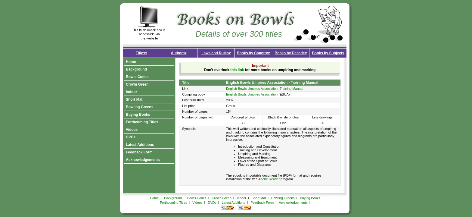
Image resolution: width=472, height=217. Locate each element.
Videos (132, 129)
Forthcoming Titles (142, 122)
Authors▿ (179, 53)
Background (136, 69)
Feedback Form (139, 152)
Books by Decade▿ (290, 53)
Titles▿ (141, 53)
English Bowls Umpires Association (252, 94)
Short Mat (134, 99)
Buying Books (138, 114)
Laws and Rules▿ (216, 53)
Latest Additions (140, 145)
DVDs (130, 137)
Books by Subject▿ (328, 53)
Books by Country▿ (253, 53)
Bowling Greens (139, 107)
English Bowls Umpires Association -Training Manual (264, 88)
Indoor (131, 92)
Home (131, 62)
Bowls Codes (137, 77)
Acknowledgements (143, 160)
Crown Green (137, 84)
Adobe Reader (269, 179)
